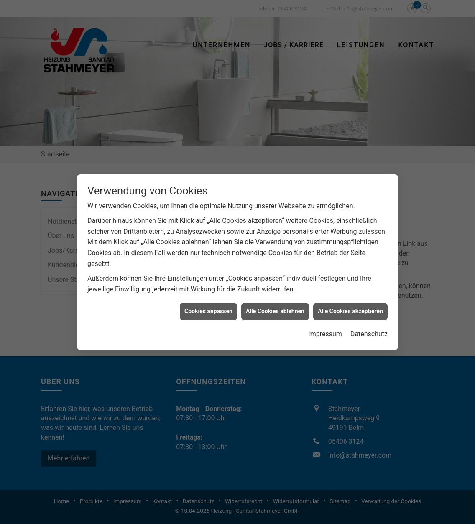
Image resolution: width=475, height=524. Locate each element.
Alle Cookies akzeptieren (350, 308)
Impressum (325, 331)
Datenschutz (369, 331)
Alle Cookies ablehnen (275, 308)
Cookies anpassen (208, 308)
